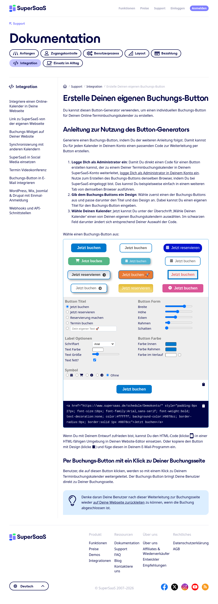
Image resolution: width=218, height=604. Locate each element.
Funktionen (127, 8)
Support (159, 8)
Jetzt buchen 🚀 (135, 275)
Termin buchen (79, 323)
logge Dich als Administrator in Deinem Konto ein (159, 173)
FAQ (117, 554)
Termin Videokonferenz (27, 170)
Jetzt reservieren (182, 248)
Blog (118, 560)
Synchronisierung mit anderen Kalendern (26, 146)
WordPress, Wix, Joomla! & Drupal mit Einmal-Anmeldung (28, 195)
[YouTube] (195, 587)
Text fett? (72, 360)
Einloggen (178, 8)
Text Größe (73, 354)
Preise (144, 8)
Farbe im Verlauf (150, 354)
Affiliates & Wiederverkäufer (156, 551)
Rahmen (144, 323)
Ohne (112, 375)
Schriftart (72, 344)
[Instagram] (184, 587)
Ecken (142, 317)
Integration (94, 86)
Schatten (144, 328)
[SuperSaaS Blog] (205, 587)
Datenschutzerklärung (191, 543)
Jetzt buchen (88, 248)
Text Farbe (73, 349)
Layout (136, 53)
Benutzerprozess (103, 53)
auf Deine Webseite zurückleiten (119, 502)
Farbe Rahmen (149, 349)
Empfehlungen (154, 565)
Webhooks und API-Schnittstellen (25, 210)
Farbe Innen (147, 344)
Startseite (65, 86)
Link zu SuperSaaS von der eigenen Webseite (27, 121)
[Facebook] (164, 587)
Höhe (142, 312)
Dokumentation (126, 543)
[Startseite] (27, 8)
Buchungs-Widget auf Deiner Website (26, 134)
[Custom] (67, 328)
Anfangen (24, 53)
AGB (176, 549)
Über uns (150, 543)
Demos (94, 554)
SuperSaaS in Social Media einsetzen (24, 159)
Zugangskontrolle (60, 53)
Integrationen (100, 560)
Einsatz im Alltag (62, 63)
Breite (142, 307)
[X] (174, 587)
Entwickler (151, 559)
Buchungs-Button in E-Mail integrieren (27, 180)
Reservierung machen (84, 317)
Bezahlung (166, 53)
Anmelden (199, 8)
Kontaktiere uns (123, 568)
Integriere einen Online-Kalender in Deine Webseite (28, 106)
